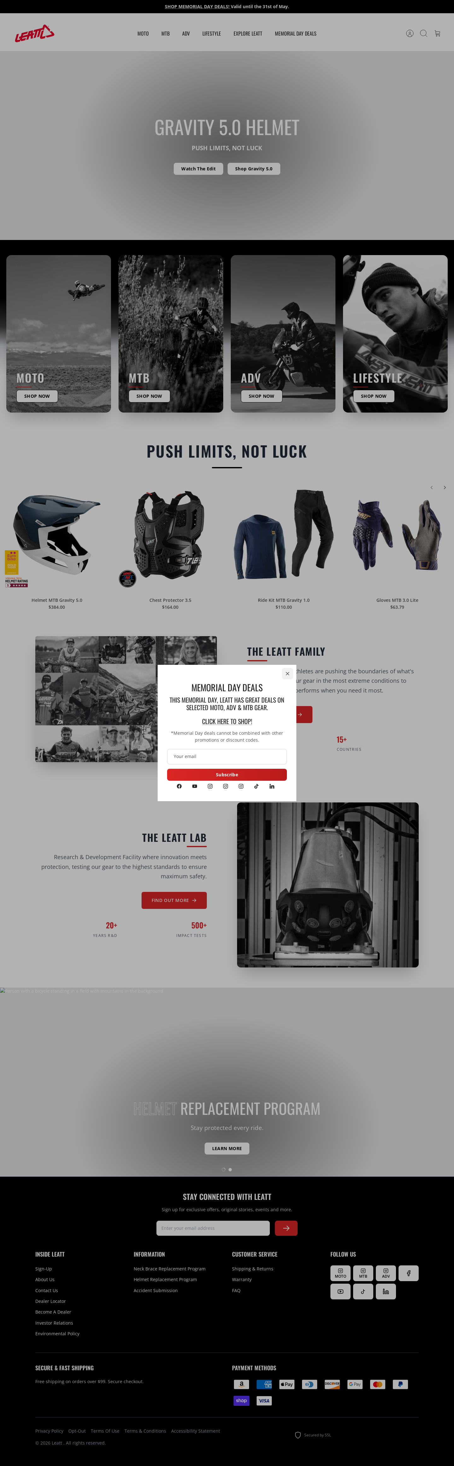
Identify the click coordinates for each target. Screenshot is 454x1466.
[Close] (287, 673)
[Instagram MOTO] (210, 786)
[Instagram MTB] (225, 786)
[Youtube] (195, 786)
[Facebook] (179, 786)
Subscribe (227, 775)
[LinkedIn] (272, 786)
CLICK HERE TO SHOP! (227, 721)
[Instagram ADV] (241, 786)
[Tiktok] (256, 786)
